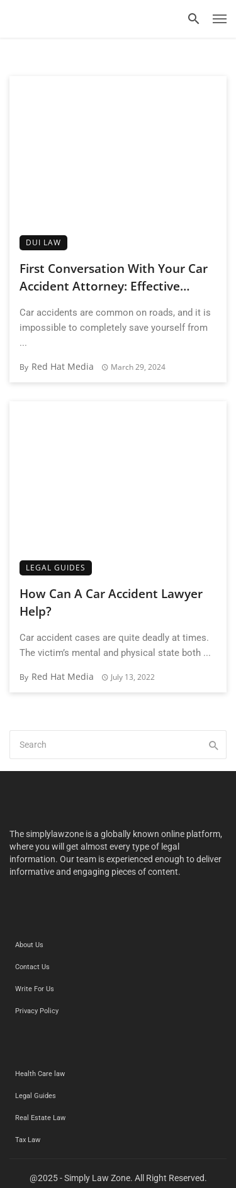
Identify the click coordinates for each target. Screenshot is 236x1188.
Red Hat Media (62, 366)
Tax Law (27, 1140)
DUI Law (43, 242)
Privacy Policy (37, 1011)
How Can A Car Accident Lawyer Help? (111, 603)
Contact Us (32, 967)
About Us (29, 945)
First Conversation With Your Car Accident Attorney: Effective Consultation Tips (114, 278)
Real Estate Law (40, 1118)
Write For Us (34, 989)
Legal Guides (56, 567)
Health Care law (40, 1074)
